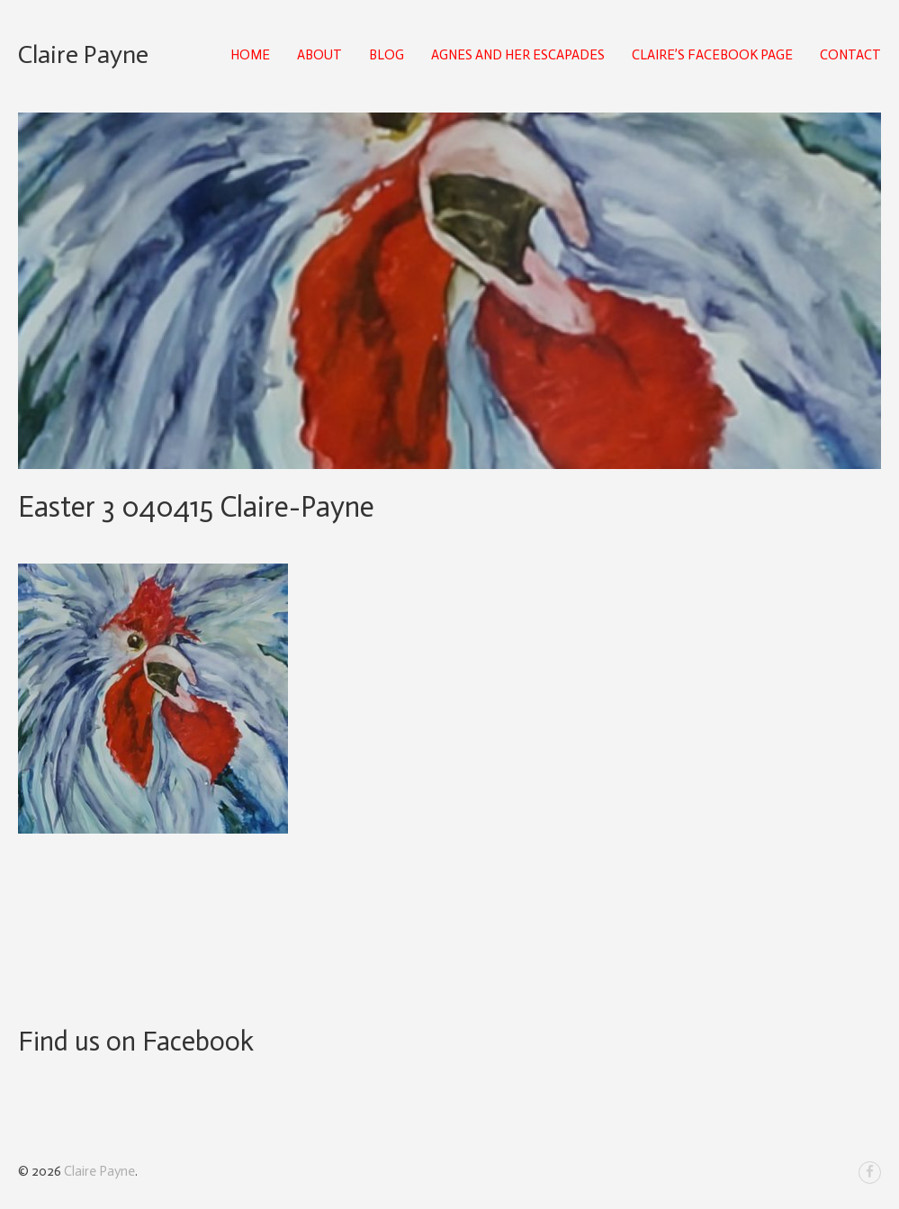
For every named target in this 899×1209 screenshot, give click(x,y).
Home (250, 55)
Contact (850, 55)
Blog (386, 55)
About (319, 55)
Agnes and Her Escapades (518, 55)
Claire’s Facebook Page (712, 55)
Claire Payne (83, 54)
